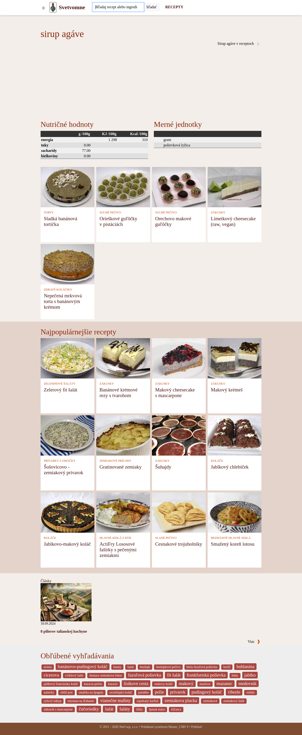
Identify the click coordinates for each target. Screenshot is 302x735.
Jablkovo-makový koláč (67, 544)
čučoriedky (89, 708)
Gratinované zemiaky (121, 466)
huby (235, 675)
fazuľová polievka (144, 675)
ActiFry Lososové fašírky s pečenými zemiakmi (118, 549)
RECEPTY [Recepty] (174, 7)
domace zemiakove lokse (105, 675)
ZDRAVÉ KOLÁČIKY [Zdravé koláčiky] (58, 289)
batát (130, 667)
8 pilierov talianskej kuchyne (64, 631)
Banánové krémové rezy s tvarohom (119, 392)
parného (143, 692)
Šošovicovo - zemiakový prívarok (63, 469)
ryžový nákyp (52, 701)
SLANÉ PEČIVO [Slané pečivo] (166, 538)
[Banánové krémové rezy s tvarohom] (123, 358)
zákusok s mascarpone (58, 709)
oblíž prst (66, 692)
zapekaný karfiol (147, 701)
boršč (227, 667)
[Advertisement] (151, 81)
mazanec (224, 683)
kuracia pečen (93, 684)
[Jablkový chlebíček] (234, 435)
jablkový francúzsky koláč (61, 684)
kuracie (112, 684)
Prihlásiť (196, 727)
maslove (205, 684)
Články (46, 581)
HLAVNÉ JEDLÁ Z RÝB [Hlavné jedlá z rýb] (115, 538)
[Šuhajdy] (179, 435)
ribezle (234, 691)
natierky (49, 692)
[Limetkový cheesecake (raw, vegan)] (234, 187)
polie (159, 691)
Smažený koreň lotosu (233, 544)
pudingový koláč (207, 691)
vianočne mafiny (115, 700)
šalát (109, 708)
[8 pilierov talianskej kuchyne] (66, 602)
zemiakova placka (180, 700)
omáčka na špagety (91, 692)
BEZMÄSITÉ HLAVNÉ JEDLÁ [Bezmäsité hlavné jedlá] (231, 538)
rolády (250, 692)
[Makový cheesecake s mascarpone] (179, 358)
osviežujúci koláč (120, 692)
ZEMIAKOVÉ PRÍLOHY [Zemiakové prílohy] (115, 460)
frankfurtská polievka (206, 675)
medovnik (248, 683)
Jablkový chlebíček (230, 466)
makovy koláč (163, 684)
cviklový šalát (74, 675)
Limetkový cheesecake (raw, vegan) (233, 221)
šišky (139, 709)
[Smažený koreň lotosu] (234, 512)
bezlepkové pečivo (168, 667)
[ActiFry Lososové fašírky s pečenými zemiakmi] (123, 512)
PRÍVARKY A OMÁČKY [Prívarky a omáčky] (60, 460)
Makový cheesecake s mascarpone (175, 392)
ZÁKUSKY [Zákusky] (218, 212)
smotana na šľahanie (80, 701)
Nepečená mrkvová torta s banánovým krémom (63, 301)
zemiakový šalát (233, 701)
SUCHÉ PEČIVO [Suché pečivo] (110, 212)
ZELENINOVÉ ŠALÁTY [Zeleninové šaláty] (60, 383)
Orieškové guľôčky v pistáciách (118, 221)
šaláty (124, 708)
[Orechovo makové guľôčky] (179, 187)
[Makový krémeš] (234, 358)
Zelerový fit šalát (60, 389)
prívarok (177, 691)
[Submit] (152, 7)
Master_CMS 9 (178, 727)
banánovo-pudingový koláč (82, 666)
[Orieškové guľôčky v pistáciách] (123, 187)
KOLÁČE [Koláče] (217, 460)
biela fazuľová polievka (202, 667)
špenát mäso (157, 709)
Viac (254, 641)
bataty (117, 667)
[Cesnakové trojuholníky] (179, 512)
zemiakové (210, 701)
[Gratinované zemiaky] (123, 435)
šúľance (176, 709)
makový (186, 683)
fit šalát (173, 675)
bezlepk (145, 667)
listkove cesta (136, 683)
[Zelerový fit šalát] (67, 358)
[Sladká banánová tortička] (67, 187)
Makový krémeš (227, 389)
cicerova (51, 675)
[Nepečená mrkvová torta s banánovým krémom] (67, 264)
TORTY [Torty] (49, 212)
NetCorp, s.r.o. (128, 727)
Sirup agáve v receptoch (239, 44)
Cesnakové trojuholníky (178, 544)
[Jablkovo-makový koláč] (67, 512)
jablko (250, 675)
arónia (48, 667)
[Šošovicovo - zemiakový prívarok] (67, 435)
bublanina (245, 666)
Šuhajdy (163, 466)
